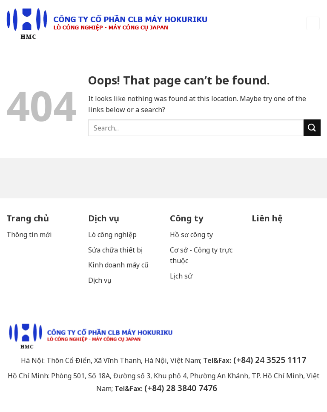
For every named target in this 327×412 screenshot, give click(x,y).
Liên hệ (267, 218)
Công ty (186, 218)
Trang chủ (27, 218)
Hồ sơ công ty (191, 234)
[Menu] (313, 24)
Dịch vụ (103, 218)
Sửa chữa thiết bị (116, 250)
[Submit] (312, 127)
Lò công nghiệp (112, 234)
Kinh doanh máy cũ (118, 265)
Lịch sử (181, 276)
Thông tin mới (29, 234)
